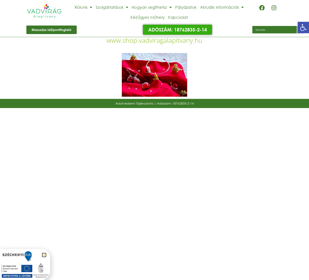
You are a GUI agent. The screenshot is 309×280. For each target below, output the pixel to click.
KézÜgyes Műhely (148, 17)
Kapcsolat (178, 17)
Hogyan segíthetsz (152, 7)
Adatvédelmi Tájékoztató (134, 103)
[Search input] (276, 29)
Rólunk (83, 7)
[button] (303, 27)
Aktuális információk (222, 7)
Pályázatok (186, 7)
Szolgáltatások (112, 7)
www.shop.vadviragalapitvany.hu (154, 40)
